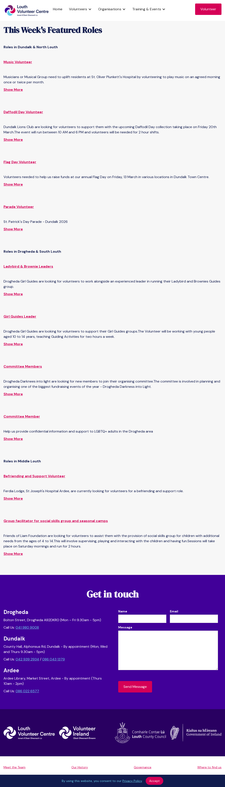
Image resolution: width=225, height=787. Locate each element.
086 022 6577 (27, 691)
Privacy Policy (132, 781)
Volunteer (208, 9)
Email (174, 611)
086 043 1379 (53, 659)
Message (125, 627)
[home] (27, 10)
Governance (142, 767)
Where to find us (209, 767)
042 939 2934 (27, 659)
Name (122, 611)
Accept (154, 781)
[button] (80, 9)
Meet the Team (14, 767)
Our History (79, 767)
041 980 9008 (27, 627)
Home (57, 9)
